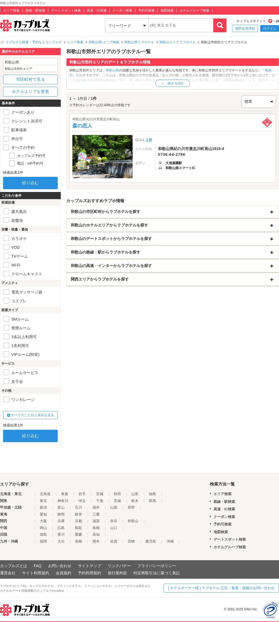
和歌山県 (112, 70)
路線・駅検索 (35, 10)
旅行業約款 (117, 573)
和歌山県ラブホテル (139, 42)
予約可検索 (146, 10)
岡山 (43, 528)
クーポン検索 (122, 10)
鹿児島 (150, 541)
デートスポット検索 (66, 10)
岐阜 (78, 514)
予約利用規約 (89, 573)
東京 (43, 501)
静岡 (61, 514)
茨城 (117, 501)
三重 (96, 514)
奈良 (113, 521)
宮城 (99, 494)
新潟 (43, 507)
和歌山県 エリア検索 (104, 42)
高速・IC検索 (97, 10)
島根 (96, 528)
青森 (64, 494)
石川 (78, 507)
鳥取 (78, 528)
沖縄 (170, 541)
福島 (152, 494)
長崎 (78, 541)
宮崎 (131, 541)
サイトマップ (89, 566)
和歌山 (133, 521)
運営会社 (7, 573)
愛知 (43, 514)
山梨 (113, 507)
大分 (61, 541)
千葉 (99, 501)
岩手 (82, 494)
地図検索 (167, 10)
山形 (134, 494)
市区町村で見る (30, 79)
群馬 (152, 501)
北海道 (45, 494)
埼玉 (82, 501)
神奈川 (62, 501)
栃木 (134, 501)
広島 (61, 528)
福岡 (43, 541)
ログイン (269, 28)
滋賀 (96, 521)
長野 (131, 507)
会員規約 (63, 573)
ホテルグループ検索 (194, 10)
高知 (96, 534)
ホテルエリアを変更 (30, 91)
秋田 (117, 494)
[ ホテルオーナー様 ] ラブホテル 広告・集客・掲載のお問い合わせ (221, 588)
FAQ (37, 566)
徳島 (43, 534)
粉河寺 (84, 85)
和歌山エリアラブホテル (177, 42)
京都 (78, 521)
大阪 (43, 521)
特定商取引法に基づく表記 (156, 573)
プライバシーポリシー (156, 566)
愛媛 (78, 534)
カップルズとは (13, 566)
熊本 (96, 541)
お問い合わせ (59, 566)
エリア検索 (11, 10)
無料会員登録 (245, 28)
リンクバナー (119, 566)
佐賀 (113, 541)
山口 (113, 528)
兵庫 (61, 521)
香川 (61, 534)
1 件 (149, 140)
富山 (61, 507)
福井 (96, 507)
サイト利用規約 (35, 573)
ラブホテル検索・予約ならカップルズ (34, 42)
